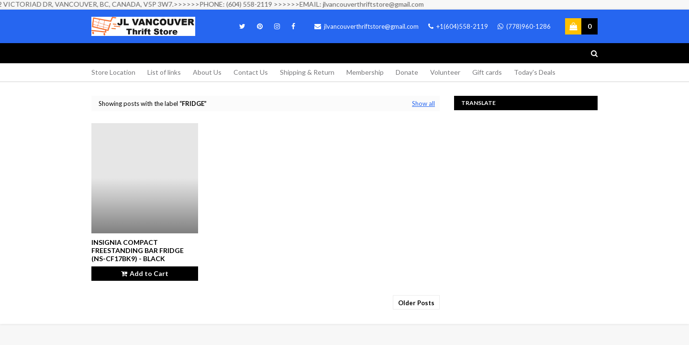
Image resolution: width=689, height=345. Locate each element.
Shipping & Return (307, 72)
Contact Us (250, 72)
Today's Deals (535, 72)
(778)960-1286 (524, 26)
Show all (423, 103)
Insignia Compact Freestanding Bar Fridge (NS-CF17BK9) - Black (137, 250)
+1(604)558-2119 (458, 26)
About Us (207, 72)
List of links (164, 72)
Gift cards (487, 72)
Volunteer (445, 72)
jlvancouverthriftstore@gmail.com (366, 26)
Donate (407, 72)
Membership (365, 72)
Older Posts (416, 303)
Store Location (113, 72)
